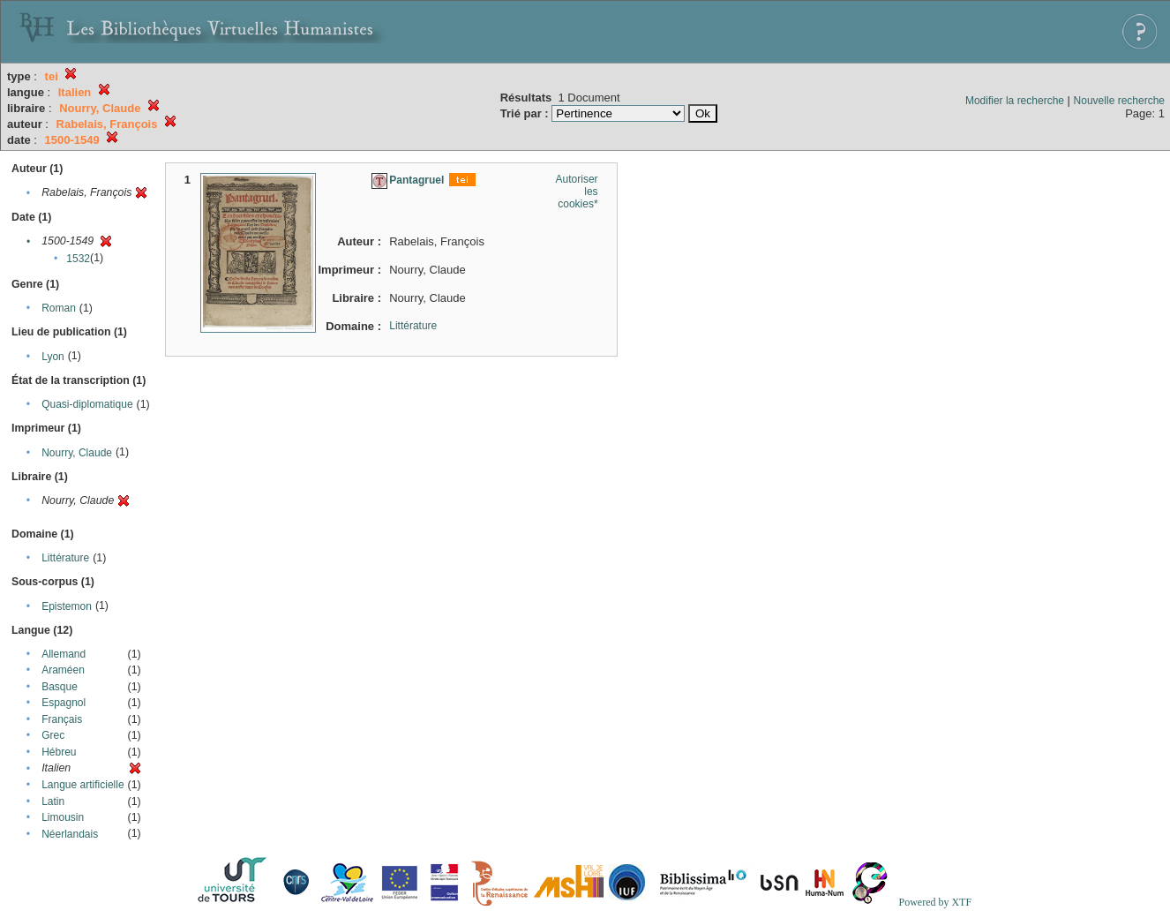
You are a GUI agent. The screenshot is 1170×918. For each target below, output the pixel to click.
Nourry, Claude (76, 453)
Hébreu (58, 752)
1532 (78, 258)
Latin (52, 801)
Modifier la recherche (1014, 100)
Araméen (63, 670)
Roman (58, 308)
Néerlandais (69, 834)
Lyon (52, 356)
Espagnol (63, 702)
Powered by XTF (934, 902)
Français (61, 719)
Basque (59, 687)
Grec (52, 735)
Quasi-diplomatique (86, 404)
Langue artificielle (82, 785)
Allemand (63, 654)
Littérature (65, 558)
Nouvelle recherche (1119, 100)
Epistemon (66, 606)
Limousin (62, 817)
